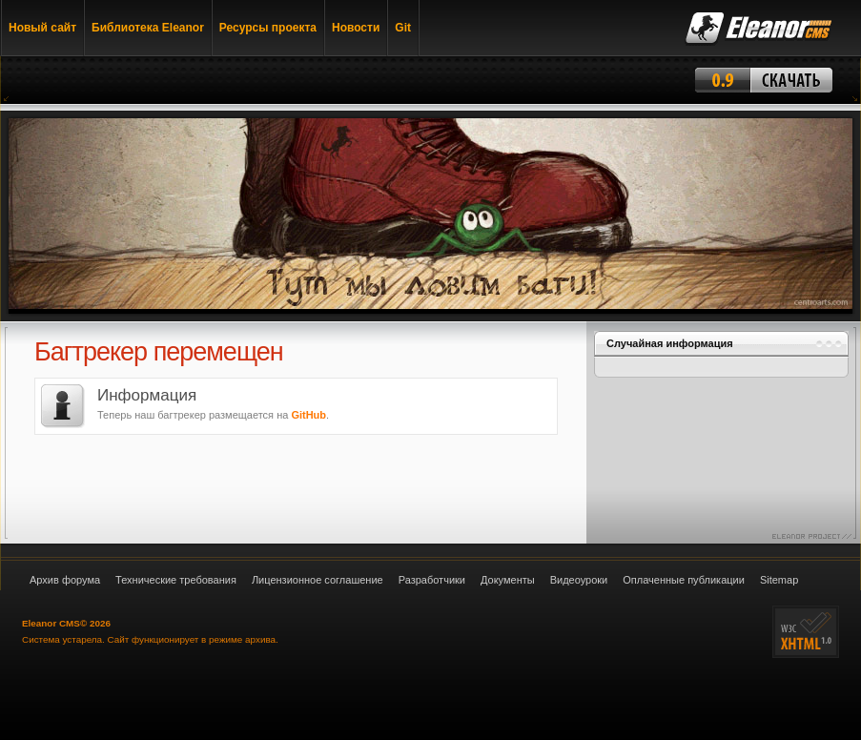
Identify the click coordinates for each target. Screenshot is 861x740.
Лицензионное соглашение (317, 580)
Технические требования (175, 580)
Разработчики (432, 580)
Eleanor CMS (51, 623)
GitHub (308, 415)
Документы (508, 580)
